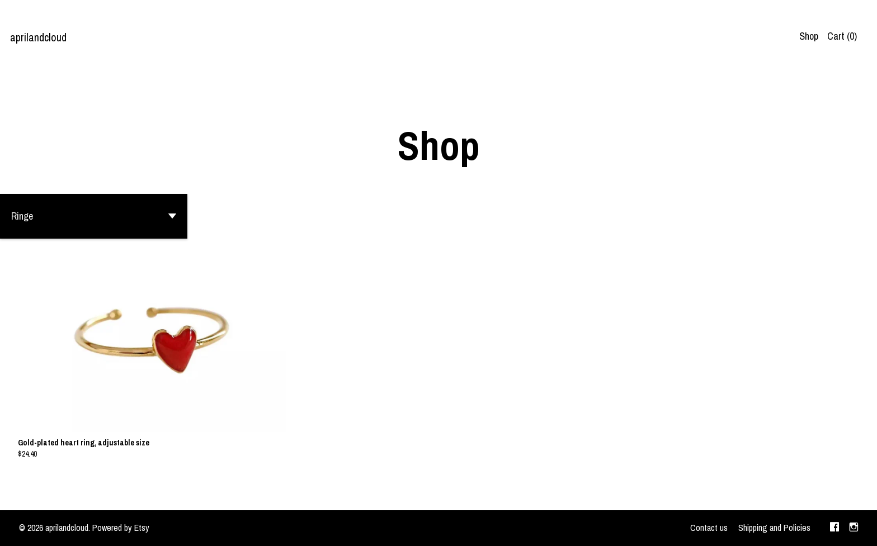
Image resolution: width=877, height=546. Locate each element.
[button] (93, 216)
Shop (808, 36)
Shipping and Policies (774, 527)
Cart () (842, 36)
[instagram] (854, 528)
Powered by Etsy (120, 527)
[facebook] (834, 528)
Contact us (709, 527)
